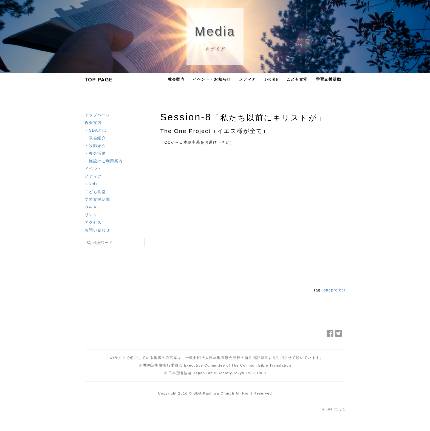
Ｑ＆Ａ (91, 207)
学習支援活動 (328, 79)
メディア (247, 79)
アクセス (93, 222)
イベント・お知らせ (212, 79)
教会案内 (176, 79)
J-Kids (271, 79)
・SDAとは (95, 130)
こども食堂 (297, 79)
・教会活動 (95, 153)
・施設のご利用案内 (104, 161)
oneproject (334, 290)
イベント (93, 168)
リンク (91, 214)
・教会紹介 (95, 138)
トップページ (97, 115)
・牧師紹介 (95, 145)
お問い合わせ (97, 230)
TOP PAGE (99, 80)
